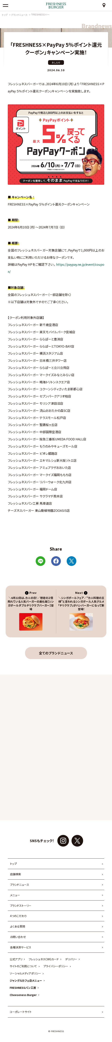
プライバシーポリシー (55, 966)
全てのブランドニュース (56, 653)
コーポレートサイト (21, 1012)
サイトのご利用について (23, 966)
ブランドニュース (19, 885)
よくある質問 (17, 926)
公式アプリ (16, 959)
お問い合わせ (18, 937)
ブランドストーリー (20, 906)
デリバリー (71, 959)
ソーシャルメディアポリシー (25, 973)
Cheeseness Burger (23, 995)
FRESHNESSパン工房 (23, 988)
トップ (13, 864)
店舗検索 (15, 874)
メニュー (15, 895)
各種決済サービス (20, 947)
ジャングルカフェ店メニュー (26, 980)
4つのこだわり (18, 916)
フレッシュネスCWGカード (44, 959)
